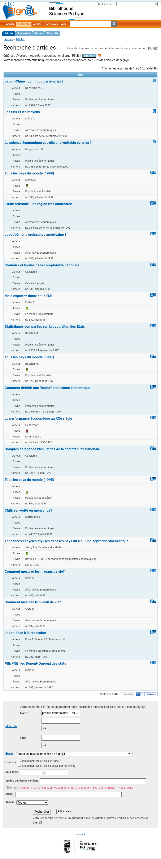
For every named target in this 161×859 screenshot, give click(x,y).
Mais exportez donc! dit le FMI (28, 296)
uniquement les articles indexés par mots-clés (48, 765)
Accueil (10, 24)
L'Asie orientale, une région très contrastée (38, 204)
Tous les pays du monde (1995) (29, 480)
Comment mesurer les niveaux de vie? (35, 571)
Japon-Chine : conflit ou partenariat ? (34, 81)
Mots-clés (52, 33)
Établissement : (106, 4)
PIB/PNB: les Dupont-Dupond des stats (35, 663)
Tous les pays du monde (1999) (29, 173)
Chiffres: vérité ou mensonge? (28, 510)
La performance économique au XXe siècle (38, 418)
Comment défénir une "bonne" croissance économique (47, 388)
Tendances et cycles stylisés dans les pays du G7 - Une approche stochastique (67, 541)
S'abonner (89, 56)
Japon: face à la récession (25, 633)
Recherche (24, 24)
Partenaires (51, 24)
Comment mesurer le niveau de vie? (33, 602)
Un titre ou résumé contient (21, 780)
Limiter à (10, 762)
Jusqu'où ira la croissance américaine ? (35, 234)
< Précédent (127, 694)
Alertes (37, 24)
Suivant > (151, 694)
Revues (39, 33)
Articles (8, 33)
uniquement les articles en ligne (39, 760)
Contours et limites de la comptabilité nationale (42, 265)
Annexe (9, 802)
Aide (63, 24)
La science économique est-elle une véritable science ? (48, 142)
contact (80, 834)
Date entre (11, 771)
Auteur (9, 793)
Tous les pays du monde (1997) (29, 357)
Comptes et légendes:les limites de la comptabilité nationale (52, 449)
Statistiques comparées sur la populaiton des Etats (45, 326)
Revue (9, 753)
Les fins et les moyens (22, 112)
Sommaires (23, 33)
